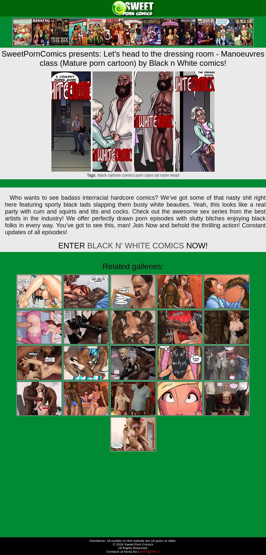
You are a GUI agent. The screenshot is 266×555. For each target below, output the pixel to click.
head (174, 175)
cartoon (114, 175)
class (149, 175)
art (156, 175)
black (102, 175)
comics (128, 175)
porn (139, 175)
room (164, 175)
